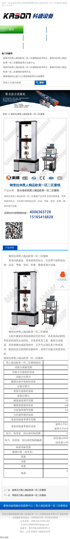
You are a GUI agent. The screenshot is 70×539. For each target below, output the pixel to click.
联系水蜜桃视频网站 (12, 45)
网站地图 (4, 537)
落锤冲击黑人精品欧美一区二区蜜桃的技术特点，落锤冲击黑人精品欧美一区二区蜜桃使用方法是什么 (34, 60)
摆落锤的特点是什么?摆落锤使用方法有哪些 (23, 76)
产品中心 (58, 29)
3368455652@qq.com (38, 524)
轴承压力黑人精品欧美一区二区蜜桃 (29, 490)
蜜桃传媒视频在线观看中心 (18, 505)
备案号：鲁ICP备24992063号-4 (35, 528)
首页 (11, 29)
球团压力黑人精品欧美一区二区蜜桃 (29, 495)
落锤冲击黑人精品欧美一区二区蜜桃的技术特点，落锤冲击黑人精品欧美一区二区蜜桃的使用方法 (34, 69)
